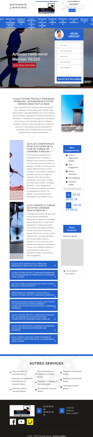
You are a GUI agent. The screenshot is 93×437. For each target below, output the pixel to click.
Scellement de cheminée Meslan (71, 380)
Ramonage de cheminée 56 (52, 21)
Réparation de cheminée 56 (62, 21)
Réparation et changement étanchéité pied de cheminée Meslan (21, 381)
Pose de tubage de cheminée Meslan (18, 372)
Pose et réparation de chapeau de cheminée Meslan (44, 374)
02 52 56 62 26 (18, 4)
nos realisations (24, 65)
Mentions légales (59, 436)
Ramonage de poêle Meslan (69, 387)
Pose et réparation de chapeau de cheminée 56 (31, 24)
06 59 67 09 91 (18, 7)
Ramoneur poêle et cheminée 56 (21, 21)
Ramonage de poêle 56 (84, 20)
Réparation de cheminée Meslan (71, 372)
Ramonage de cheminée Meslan (45, 390)
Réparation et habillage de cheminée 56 (42, 23)
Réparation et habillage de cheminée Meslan (46, 382)
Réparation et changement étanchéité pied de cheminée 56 (10, 23)
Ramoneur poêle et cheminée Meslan (18, 390)
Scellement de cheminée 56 (73, 20)
